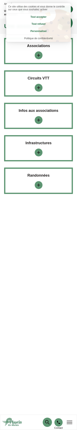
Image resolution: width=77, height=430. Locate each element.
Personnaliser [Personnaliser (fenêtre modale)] (38, 31)
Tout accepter (39, 16)
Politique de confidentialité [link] (38, 38)
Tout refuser (38, 23)
